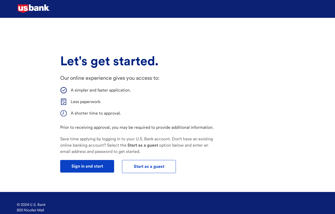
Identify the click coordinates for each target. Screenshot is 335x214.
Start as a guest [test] (149, 166)
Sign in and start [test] (87, 166)
